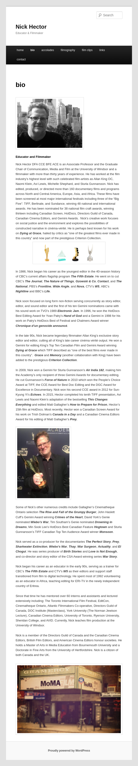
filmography (68, 50)
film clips (87, 50)
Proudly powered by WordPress (69, 750)
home (20, 50)
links (102, 50)
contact (21, 59)
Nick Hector (31, 27)
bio (32, 50)
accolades (47, 50)
